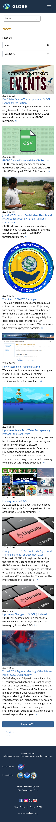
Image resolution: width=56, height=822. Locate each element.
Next (8, 735)
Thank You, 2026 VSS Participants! (21, 299)
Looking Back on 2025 (14, 501)
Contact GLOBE (36, 807)
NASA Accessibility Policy (28, 813)
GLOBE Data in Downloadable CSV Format (25, 160)
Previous (10, 732)
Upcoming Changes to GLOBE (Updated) (24, 614)
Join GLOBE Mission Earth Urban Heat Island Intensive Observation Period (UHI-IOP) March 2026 (27, 219)
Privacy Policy (19, 807)
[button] (49, 6)
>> (16, 121)
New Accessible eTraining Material (21, 366)
